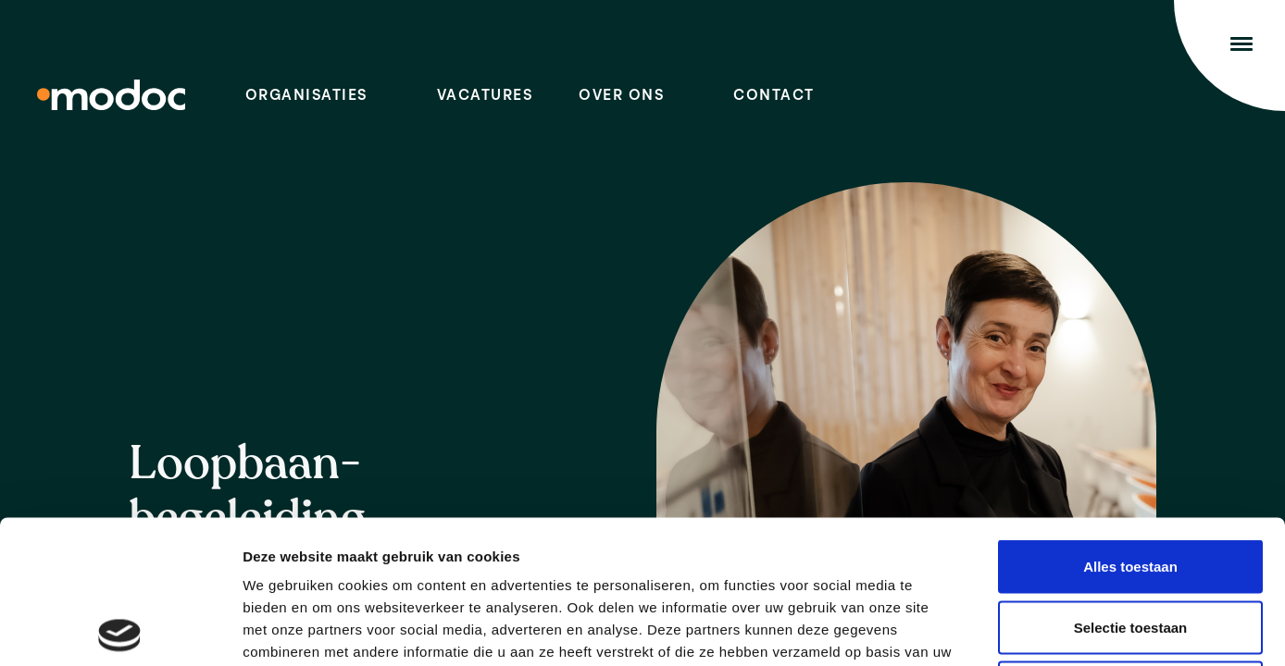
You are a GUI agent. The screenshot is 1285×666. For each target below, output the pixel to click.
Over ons (621, 96)
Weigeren (1130, 544)
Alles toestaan (1130, 423)
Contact (774, 96)
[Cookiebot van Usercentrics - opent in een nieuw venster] (120, 630)
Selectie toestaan (1131, 484)
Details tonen (1000, 629)
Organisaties (306, 96)
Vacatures (485, 96)
